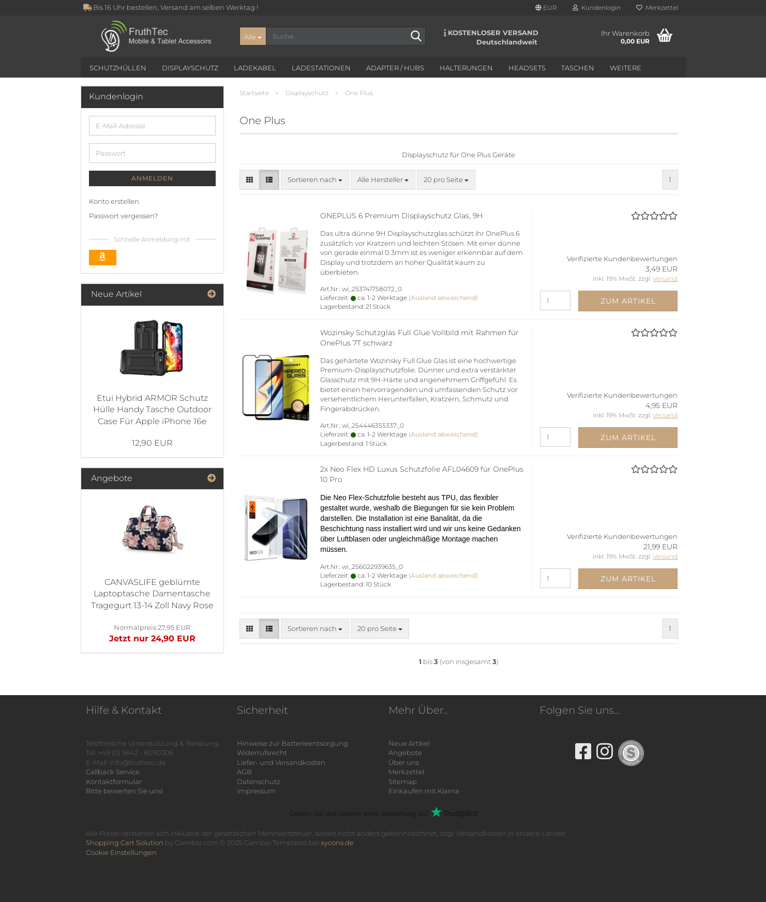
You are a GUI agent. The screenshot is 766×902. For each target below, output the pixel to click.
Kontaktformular (114, 781)
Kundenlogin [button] (597, 7)
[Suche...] (252, 36)
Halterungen (466, 68)
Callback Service (113, 772)
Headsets (527, 68)
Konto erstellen (114, 201)
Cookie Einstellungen (121, 852)
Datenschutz (258, 781)
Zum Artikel (628, 301)
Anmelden (152, 178)
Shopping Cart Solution (124, 842)
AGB (244, 772)
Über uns (403, 762)
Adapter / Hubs (395, 68)
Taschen (577, 68)
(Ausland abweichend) (443, 298)
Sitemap (402, 781)
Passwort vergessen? (123, 216)
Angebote (405, 752)
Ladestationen (321, 68)
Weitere (625, 68)
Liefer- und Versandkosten (281, 762)
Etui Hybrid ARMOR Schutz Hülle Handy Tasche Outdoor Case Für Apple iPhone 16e (152, 410)
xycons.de (337, 842)
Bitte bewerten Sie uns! (124, 791)
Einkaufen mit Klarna (423, 791)
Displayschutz (190, 68)
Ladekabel (255, 68)
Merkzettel (657, 7)
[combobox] (315, 180)
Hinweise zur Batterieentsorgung (292, 743)
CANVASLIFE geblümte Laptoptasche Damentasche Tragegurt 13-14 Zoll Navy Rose (152, 594)
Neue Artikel (409, 743)
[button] (546, 8)
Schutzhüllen (117, 68)
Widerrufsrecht (262, 752)
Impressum (256, 791)
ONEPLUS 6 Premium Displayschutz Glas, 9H (401, 215)
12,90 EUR (152, 443)
